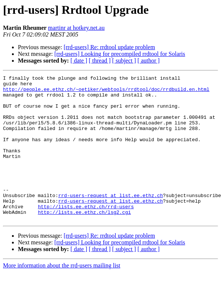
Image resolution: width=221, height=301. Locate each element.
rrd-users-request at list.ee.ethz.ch (110, 219)
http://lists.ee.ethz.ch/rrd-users (86, 233)
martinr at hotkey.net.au (76, 28)
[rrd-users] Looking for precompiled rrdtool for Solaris (119, 54)
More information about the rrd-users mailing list (61, 294)
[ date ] (78, 60)
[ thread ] (100, 60)
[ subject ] (124, 60)
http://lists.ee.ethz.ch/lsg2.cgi (84, 240)
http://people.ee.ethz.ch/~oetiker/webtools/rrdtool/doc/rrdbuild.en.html (106, 92)
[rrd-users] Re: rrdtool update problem (109, 47)
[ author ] (149, 60)
